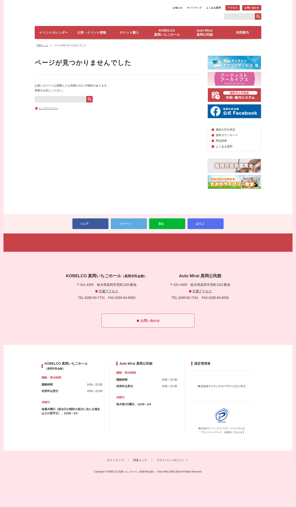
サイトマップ (194, 7)
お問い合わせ (251, 7)
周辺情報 (221, 140)
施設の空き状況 (225, 129)
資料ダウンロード (227, 135)
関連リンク (140, 460)
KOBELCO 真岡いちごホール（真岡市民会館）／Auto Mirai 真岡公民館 (88, 12)
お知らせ (177, 7)
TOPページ (42, 45)
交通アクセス (108, 291)
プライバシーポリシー (170, 460)
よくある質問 (213, 7)
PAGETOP (148, 242)
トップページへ (48, 108)
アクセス (232, 7)
